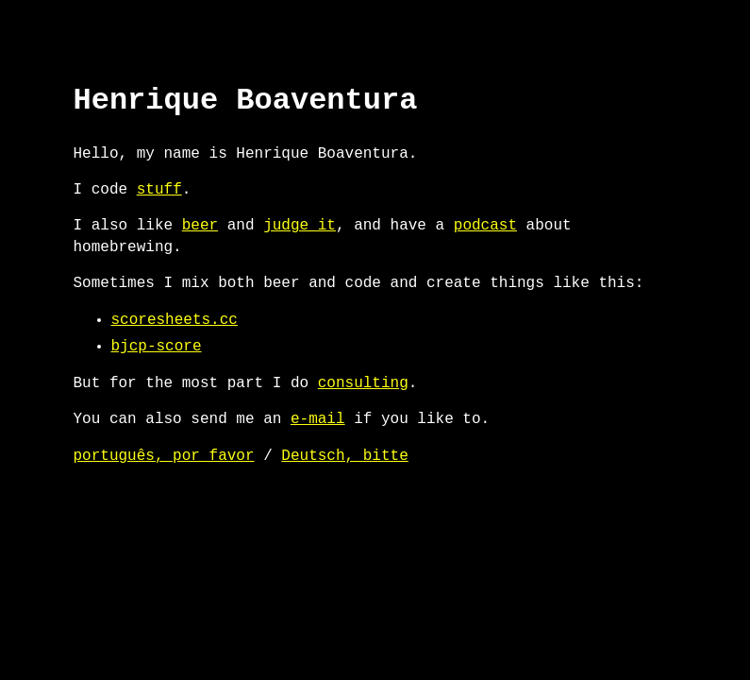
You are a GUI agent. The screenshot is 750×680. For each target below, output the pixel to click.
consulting (363, 383)
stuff (159, 189)
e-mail (318, 419)
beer (200, 225)
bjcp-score (156, 346)
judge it (299, 225)
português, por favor (164, 456)
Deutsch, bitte (344, 456)
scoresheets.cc (174, 320)
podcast (485, 225)
